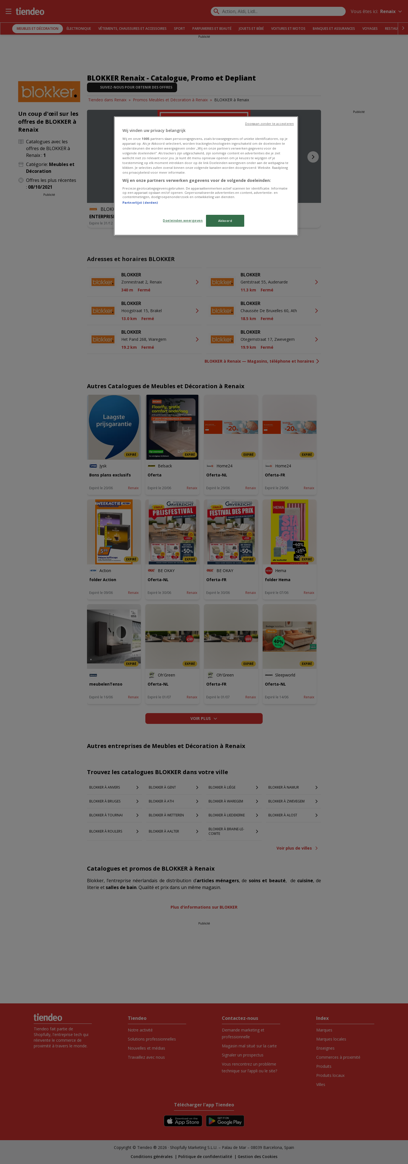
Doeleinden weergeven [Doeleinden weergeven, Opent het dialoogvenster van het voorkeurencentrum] (183, 220)
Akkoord (225, 220)
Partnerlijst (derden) (140, 202)
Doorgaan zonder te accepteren (269, 124)
